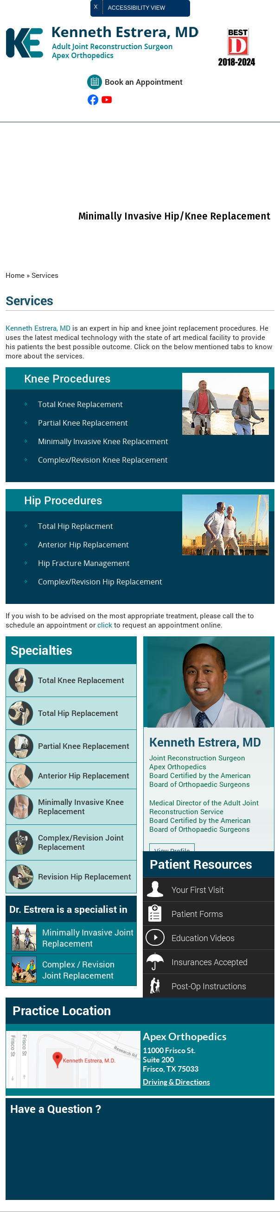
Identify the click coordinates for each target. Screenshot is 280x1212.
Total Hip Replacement (78, 713)
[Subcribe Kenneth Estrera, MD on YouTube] (107, 100)
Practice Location (62, 1010)
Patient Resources (201, 864)
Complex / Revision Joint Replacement (78, 970)
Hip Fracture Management (84, 563)
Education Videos (203, 937)
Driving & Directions (176, 1081)
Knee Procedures (67, 378)
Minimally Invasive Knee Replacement (103, 441)
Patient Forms (197, 913)
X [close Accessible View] (96, 7)
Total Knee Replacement (80, 404)
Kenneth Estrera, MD (38, 328)
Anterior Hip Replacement (83, 545)
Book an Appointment (144, 81)
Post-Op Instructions (209, 986)
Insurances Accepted (210, 961)
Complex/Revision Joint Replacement (81, 842)
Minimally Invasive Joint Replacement (88, 938)
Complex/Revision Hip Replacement (100, 582)
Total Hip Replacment (75, 526)
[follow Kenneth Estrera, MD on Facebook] (93, 100)
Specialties (41, 650)
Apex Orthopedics (185, 1036)
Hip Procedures (63, 500)
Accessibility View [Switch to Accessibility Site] (144, 8)
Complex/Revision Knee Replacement (103, 460)
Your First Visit (198, 889)
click (104, 624)
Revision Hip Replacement (84, 876)
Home (15, 275)
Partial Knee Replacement (83, 423)
